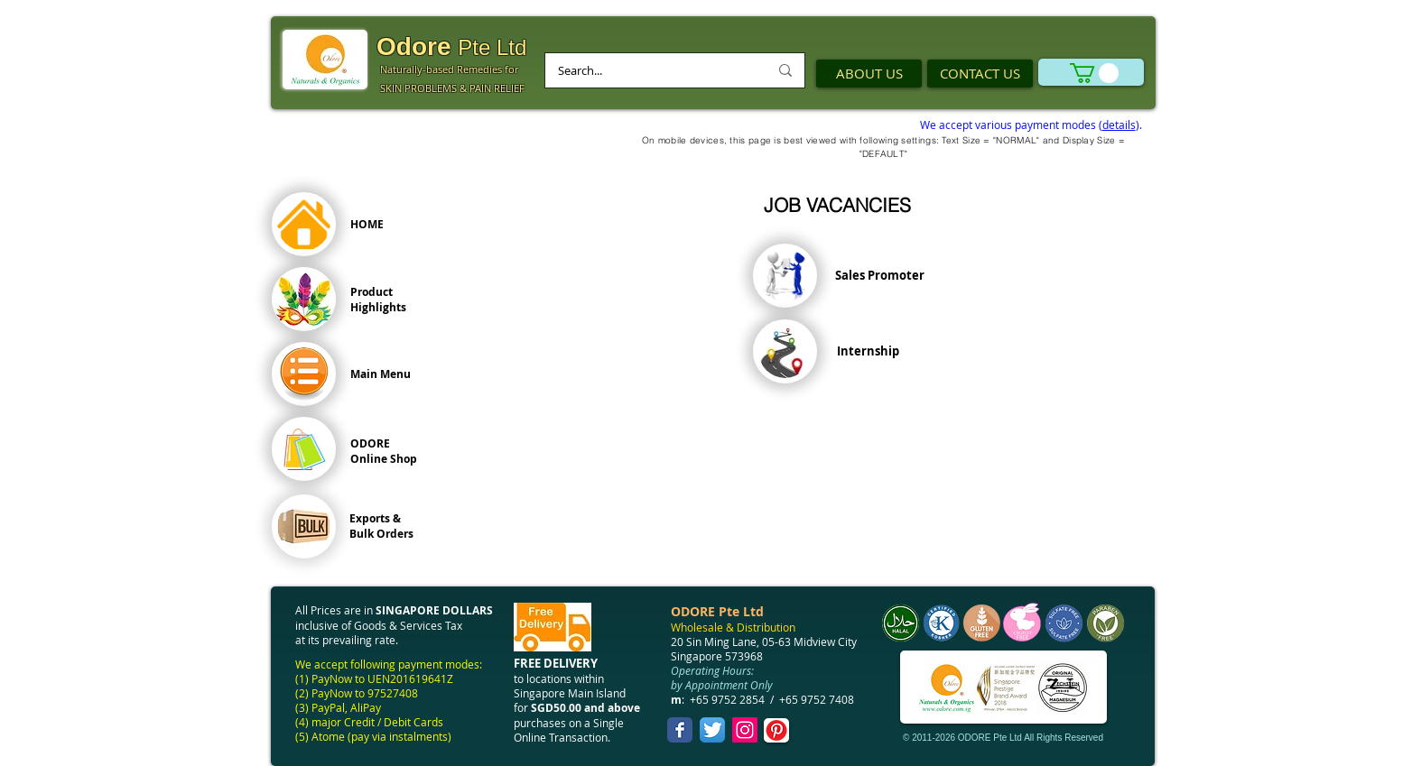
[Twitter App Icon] (712, 730)
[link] (1094, 73)
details (1119, 124)
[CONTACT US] (980, 74)
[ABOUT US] (869, 74)
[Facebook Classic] (679, 730)
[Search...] (649, 70)
